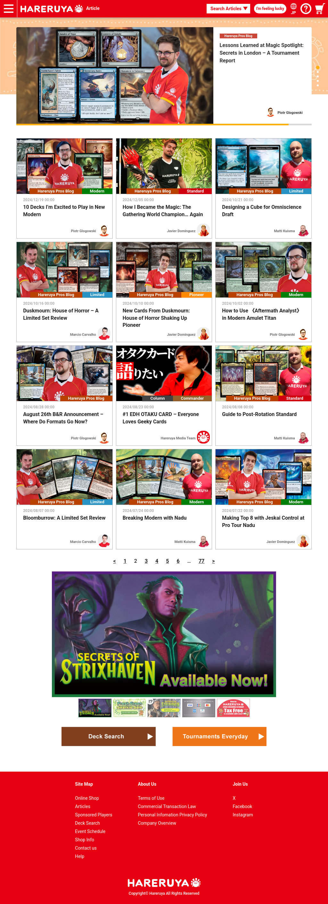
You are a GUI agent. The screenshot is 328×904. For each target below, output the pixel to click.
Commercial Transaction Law (167, 806)
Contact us (85, 848)
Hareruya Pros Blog (238, 36)
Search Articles (225, 8)
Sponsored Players (93, 814)
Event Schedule (90, 831)
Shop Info (84, 839)
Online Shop (87, 798)
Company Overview (157, 823)
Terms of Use (151, 798)
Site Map (84, 784)
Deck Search (87, 823)
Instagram (243, 814)
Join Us (240, 784)
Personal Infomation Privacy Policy (172, 814)
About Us (147, 784)
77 (201, 561)
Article (93, 8)
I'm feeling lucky (270, 8)
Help (79, 856)
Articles (82, 806)
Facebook (242, 806)
